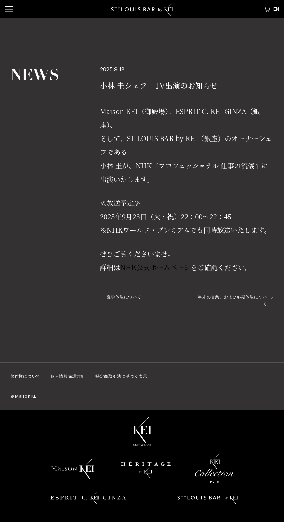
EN (276, 9)
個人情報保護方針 (68, 376)
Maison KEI (24, 396)
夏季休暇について (124, 297)
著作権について (25, 376)
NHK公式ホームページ (155, 267)
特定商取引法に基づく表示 (121, 376)
